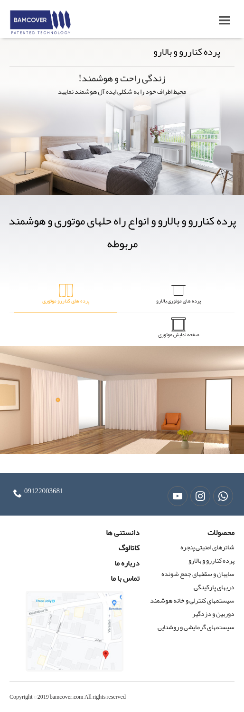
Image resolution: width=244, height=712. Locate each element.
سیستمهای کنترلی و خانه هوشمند (192, 600)
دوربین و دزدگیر (213, 613)
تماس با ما (125, 578)
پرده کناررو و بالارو (211, 560)
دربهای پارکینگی (214, 587)
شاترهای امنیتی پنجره (207, 547)
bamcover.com (67, 696)
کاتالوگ (129, 548)
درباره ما (127, 563)
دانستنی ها (123, 532)
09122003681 (44, 491)
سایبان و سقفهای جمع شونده (198, 573)
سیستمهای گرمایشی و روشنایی (196, 627)
